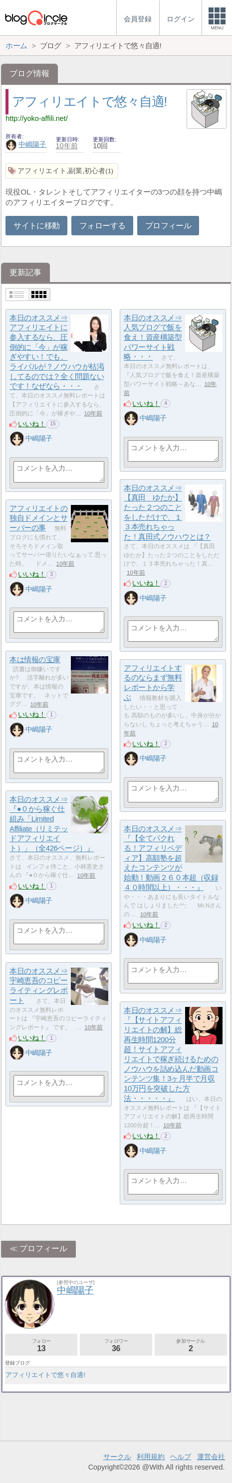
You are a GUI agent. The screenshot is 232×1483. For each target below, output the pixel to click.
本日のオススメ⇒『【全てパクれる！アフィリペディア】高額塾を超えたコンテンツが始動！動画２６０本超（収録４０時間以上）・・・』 (171, 857)
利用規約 (151, 1457)
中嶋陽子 (25, 144)
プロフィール (168, 225)
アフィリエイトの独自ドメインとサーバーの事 (38, 518)
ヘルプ (180, 1457)
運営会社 (211, 1457)
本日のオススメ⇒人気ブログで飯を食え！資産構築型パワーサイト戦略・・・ (153, 337)
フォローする (102, 225)
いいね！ (32, 424)
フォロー (41, 1345)
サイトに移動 (36, 225)
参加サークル (191, 1345)
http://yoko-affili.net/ (36, 118)
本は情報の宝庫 (34, 659)
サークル (117, 1457)
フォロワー (116, 1345)
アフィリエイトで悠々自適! (89, 101)
